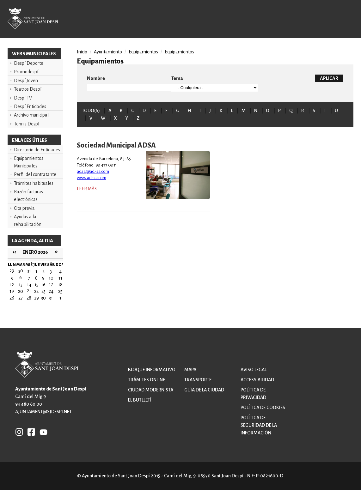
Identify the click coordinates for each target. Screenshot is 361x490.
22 (36, 291)
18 (60, 284)
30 (43, 297)
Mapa (190, 369)
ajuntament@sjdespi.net (43, 411)
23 (43, 291)
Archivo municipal (31, 115)
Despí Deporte (28, 63)
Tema (177, 78)
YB (42, 431)
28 (29, 297)
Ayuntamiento (108, 51)
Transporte (197, 379)
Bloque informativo (151, 369)
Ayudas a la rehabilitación (27, 220)
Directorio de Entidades (37, 149)
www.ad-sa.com (91, 177)
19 (11, 291)
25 (60, 291)
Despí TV (23, 97)
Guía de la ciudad (204, 389)
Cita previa (24, 208)
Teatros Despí (27, 89)
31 (51, 297)
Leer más (87, 188)
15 (36, 284)
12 (12, 284)
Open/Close (341, 20)
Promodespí (26, 71)
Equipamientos (143, 51)
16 (43, 284)
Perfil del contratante (35, 174)
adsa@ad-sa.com (93, 171)
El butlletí (139, 399)
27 (20, 297)
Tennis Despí (26, 123)
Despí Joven (26, 80)
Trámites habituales (33, 183)
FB (29, 431)
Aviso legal (253, 369)
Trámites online (146, 379)
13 (20, 284)
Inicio (82, 51)
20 (20, 291)
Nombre (96, 78)
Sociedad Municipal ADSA (116, 145)
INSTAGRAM (19, 431)
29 (36, 297)
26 (11, 297)
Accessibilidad (257, 379)
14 (29, 284)
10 (51, 278)
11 (60, 278)
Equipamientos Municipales (28, 162)
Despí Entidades (30, 106)
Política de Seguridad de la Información (259, 425)
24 (51, 291)
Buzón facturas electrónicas (28, 195)
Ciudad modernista (150, 389)
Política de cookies (263, 407)
